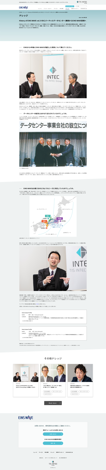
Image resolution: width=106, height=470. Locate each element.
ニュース (39, 8)
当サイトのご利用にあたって (51, 457)
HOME (20, 12)
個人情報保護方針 (63, 457)
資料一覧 (53, 443)
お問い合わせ (70, 6)
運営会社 (41, 457)
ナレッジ (67, 8)
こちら (37, 304)
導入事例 (61, 8)
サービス (55, 8)
